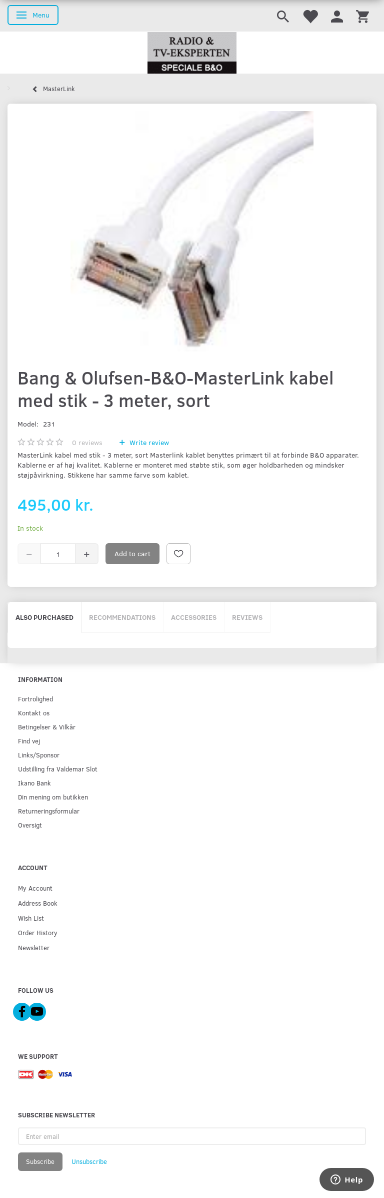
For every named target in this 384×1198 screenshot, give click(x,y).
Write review (148, 442)
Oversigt (30, 825)
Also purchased (45, 617)
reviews (87, 442)
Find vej (29, 740)
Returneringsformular (49, 811)
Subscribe (40, 1161)
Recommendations (122, 617)
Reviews (247, 617)
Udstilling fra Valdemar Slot (58, 768)
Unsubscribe (89, 1161)
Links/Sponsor (39, 754)
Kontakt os (34, 712)
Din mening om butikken (53, 796)
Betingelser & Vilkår (47, 726)
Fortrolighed (35, 698)
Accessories (193, 617)
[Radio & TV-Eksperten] (192, 53)
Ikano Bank (34, 782)
